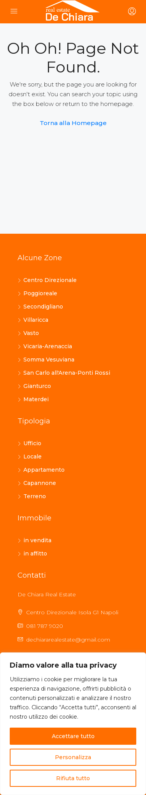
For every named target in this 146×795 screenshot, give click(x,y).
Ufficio (32, 443)
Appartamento (44, 469)
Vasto (31, 333)
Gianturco (37, 386)
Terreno (34, 496)
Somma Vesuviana (48, 359)
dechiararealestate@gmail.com (68, 639)
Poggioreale (40, 293)
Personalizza (73, 757)
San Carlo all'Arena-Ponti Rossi (66, 372)
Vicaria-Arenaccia (47, 346)
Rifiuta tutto (73, 778)
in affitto (35, 553)
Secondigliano (43, 306)
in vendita (37, 540)
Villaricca (35, 319)
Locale (32, 456)
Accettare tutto (73, 736)
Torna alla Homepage (73, 123)
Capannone (39, 483)
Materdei (36, 399)
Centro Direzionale (50, 280)
